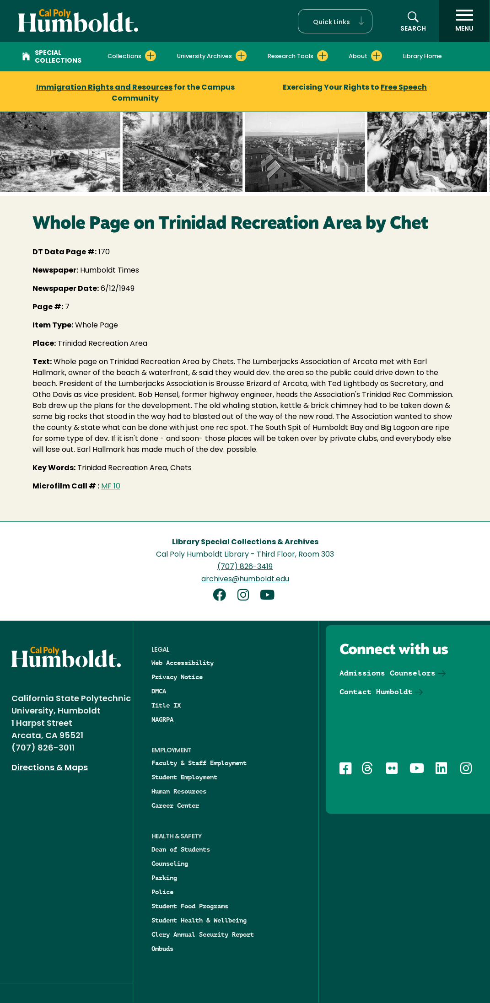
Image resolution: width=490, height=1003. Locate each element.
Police (162, 892)
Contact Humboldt (376, 691)
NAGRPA (162, 719)
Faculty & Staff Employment (199, 763)
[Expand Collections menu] (150, 55)
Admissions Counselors (387, 673)
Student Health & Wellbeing (199, 920)
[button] (335, 21)
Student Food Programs (189, 906)
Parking (164, 877)
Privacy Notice (177, 677)
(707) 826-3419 (245, 567)
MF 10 (110, 486)
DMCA (158, 691)
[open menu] (464, 21)
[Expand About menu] (376, 55)
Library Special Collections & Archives (245, 542)
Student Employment (184, 777)
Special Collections (51, 57)
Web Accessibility (182, 662)
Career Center (175, 805)
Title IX (166, 705)
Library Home (422, 56)
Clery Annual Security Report (202, 934)
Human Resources (178, 791)
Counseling (169, 863)
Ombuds (162, 948)
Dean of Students (180, 849)
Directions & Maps (49, 768)
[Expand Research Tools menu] (322, 55)
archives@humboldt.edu (245, 579)
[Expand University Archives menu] (241, 55)
